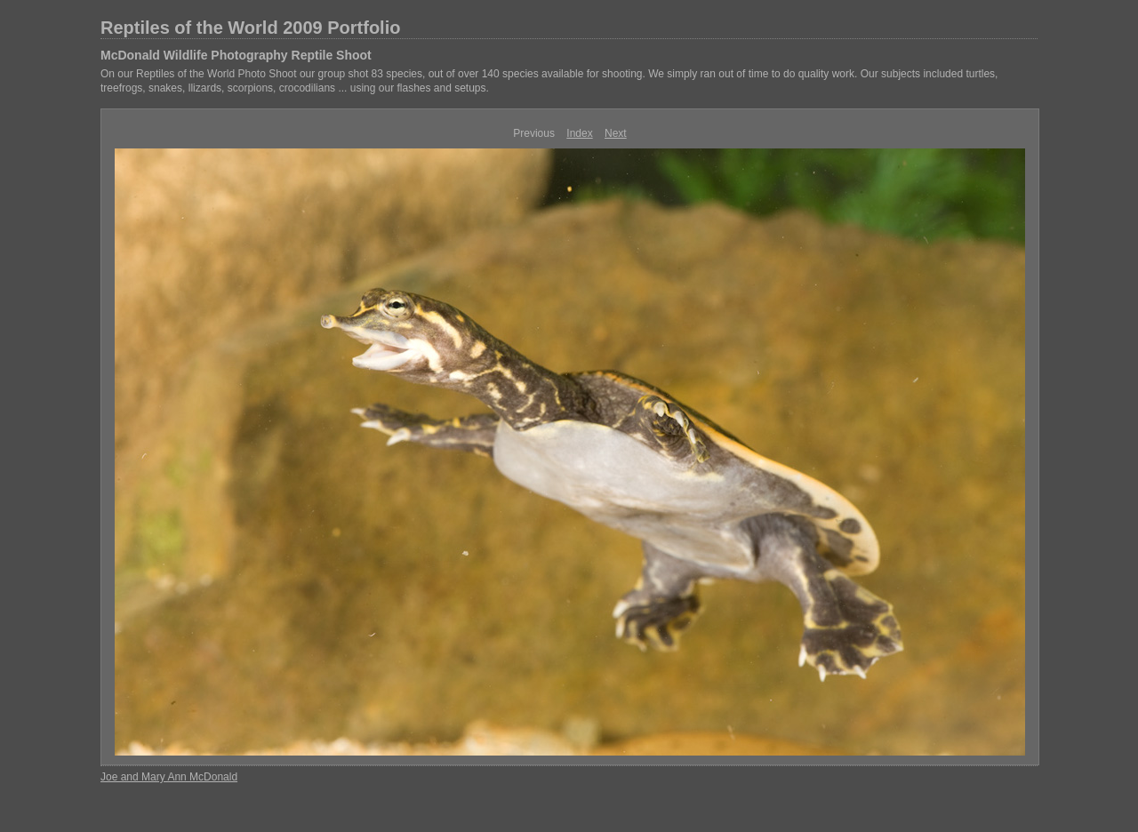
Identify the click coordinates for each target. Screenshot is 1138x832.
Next (616, 133)
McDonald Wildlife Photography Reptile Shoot (236, 55)
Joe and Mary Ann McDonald (168, 777)
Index (579, 133)
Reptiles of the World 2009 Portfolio (250, 27)
